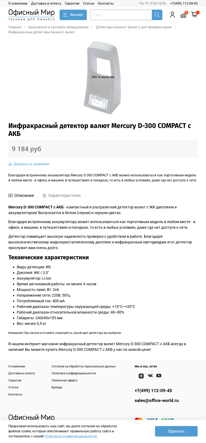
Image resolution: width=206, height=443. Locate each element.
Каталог (73, 15)
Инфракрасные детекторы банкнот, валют (41, 32)
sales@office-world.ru (157, 400)
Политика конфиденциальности (74, 373)
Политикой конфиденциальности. (71, 436)
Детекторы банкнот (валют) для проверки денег (134, 27)
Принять (176, 431)
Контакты (105, 3)
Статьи (88, 3)
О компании (17, 3)
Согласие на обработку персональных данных (84, 366)
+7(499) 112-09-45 (184, 3)
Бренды (57, 387)
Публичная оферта (64, 380)
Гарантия (72, 3)
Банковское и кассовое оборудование (59, 27)
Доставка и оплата (46, 3)
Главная (14, 27)
